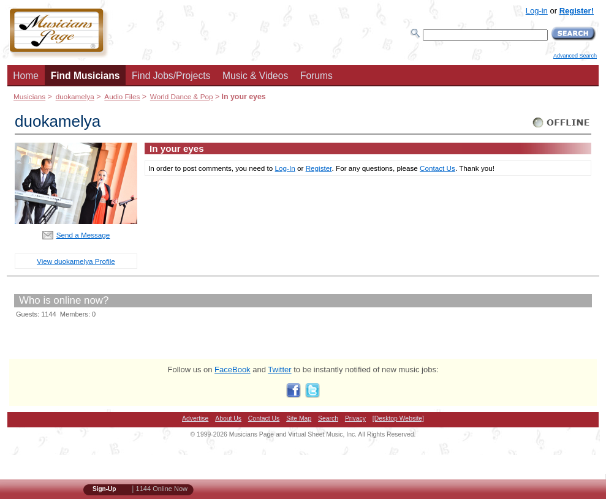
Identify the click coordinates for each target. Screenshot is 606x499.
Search (328, 418)
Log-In (285, 168)
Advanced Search (575, 56)
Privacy (355, 418)
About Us (228, 418)
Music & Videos (255, 75)
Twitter (279, 369)
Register (319, 168)
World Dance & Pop (181, 96)
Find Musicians (85, 75)
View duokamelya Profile (76, 261)
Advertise (195, 418)
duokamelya (75, 96)
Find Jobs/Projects (171, 75)
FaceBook (232, 369)
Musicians (29, 96)
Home (26, 75)
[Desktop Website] (398, 418)
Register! (576, 10)
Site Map (298, 418)
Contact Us (437, 168)
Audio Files (122, 96)
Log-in (537, 10)
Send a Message (83, 235)
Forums (316, 75)
